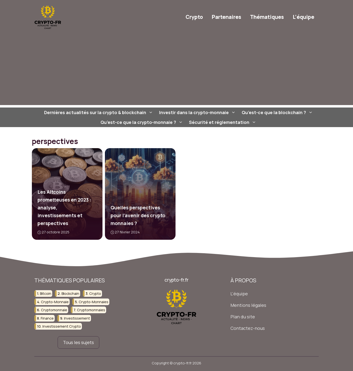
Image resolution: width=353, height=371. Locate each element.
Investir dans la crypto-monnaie (198, 112)
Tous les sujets (78, 342)
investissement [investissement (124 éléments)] (77, 318)
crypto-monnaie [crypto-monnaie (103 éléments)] (55, 301)
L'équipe (239, 294)
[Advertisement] (176, 70)
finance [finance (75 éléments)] (47, 318)
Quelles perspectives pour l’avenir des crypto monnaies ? (137, 215)
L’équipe (303, 16)
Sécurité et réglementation (223, 122)
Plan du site (242, 317)
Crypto (194, 16)
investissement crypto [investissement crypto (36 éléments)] (61, 326)
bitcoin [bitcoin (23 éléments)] (45, 293)
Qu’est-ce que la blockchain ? (278, 112)
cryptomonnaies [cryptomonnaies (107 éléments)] (91, 310)
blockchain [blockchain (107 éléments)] (70, 293)
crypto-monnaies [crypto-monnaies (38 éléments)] (93, 301)
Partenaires (226, 16)
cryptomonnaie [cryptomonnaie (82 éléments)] (54, 310)
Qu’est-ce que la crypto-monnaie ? (142, 122)
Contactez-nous (247, 328)
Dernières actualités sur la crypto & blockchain (99, 112)
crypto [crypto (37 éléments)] (95, 293)
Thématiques (267, 16)
